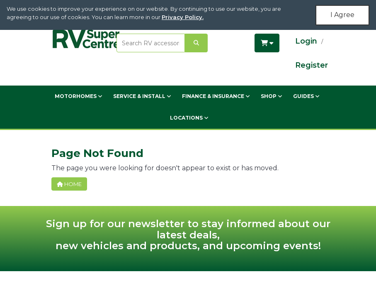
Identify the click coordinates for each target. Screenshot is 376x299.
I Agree (342, 15)
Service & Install (142, 96)
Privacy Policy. (183, 17)
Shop (271, 96)
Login (306, 41)
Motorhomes (78, 96)
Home (69, 184)
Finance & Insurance (216, 96)
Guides (306, 96)
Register (311, 65)
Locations (189, 118)
